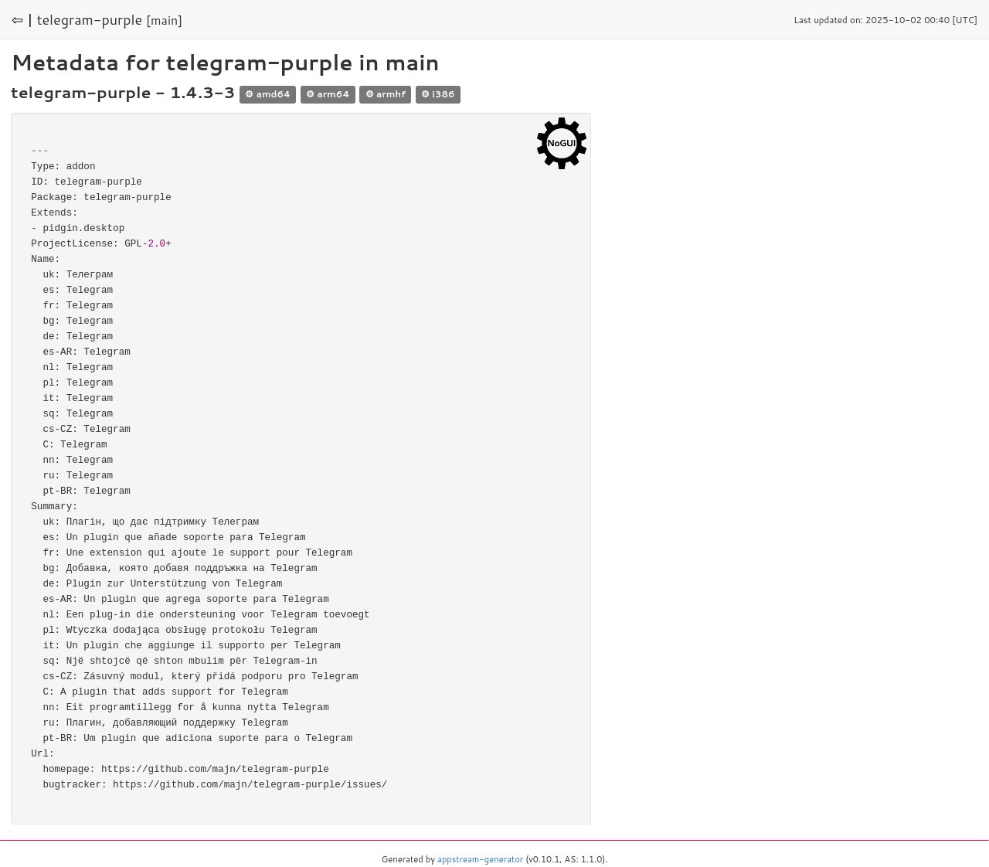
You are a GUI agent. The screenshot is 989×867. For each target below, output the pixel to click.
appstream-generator (480, 859)
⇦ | (22, 19)
